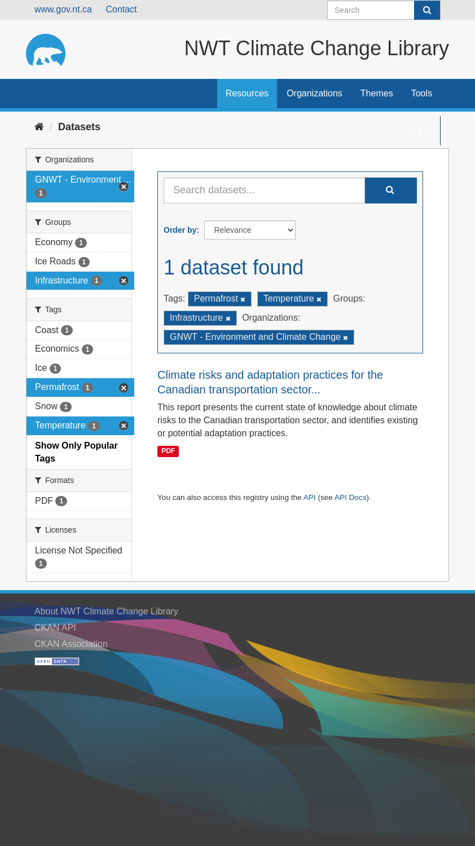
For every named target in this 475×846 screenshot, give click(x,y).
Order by (180, 229)
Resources (247, 93)
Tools (421, 93)
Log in (419, 130)
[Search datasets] (384, 10)
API (310, 497)
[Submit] (427, 10)
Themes (376, 93)
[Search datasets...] (264, 190)
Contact (121, 9)
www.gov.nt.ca (63, 9)
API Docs (351, 497)
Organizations (314, 93)
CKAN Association (71, 644)
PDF (168, 451)
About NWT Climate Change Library (106, 611)
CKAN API (55, 627)
